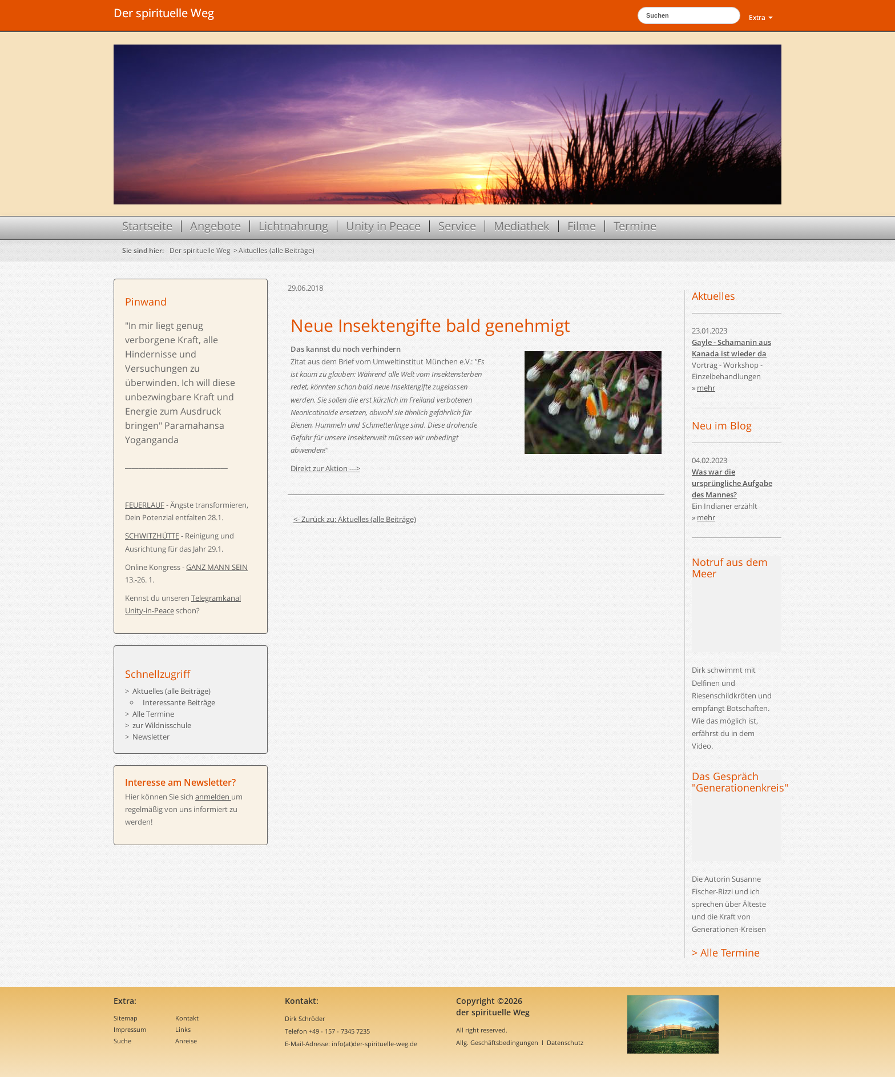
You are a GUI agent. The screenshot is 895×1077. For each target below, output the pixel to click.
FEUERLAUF (144, 505)
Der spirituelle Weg (164, 13)
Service (457, 226)
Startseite (147, 226)
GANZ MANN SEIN (217, 567)
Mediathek (522, 226)
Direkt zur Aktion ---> (325, 468)
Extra (761, 17)
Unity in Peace (383, 226)
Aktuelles (713, 296)
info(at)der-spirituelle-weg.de (374, 1043)
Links (183, 1029)
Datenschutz (565, 1042)
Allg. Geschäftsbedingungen (497, 1042)
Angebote (215, 226)
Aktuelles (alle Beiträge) (277, 250)
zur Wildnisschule (161, 725)
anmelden (213, 796)
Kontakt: (302, 1000)
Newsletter (151, 737)
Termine (635, 226)
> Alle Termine (726, 952)
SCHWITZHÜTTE (152, 536)
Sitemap (126, 1018)
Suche (122, 1040)
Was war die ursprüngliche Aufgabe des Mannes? (732, 483)
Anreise (186, 1040)
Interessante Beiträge (179, 702)
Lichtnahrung (293, 226)
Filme (581, 226)
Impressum (130, 1029)
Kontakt (187, 1018)
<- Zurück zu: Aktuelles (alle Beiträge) (354, 519)
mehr (706, 388)
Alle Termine (153, 714)
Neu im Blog (722, 425)
